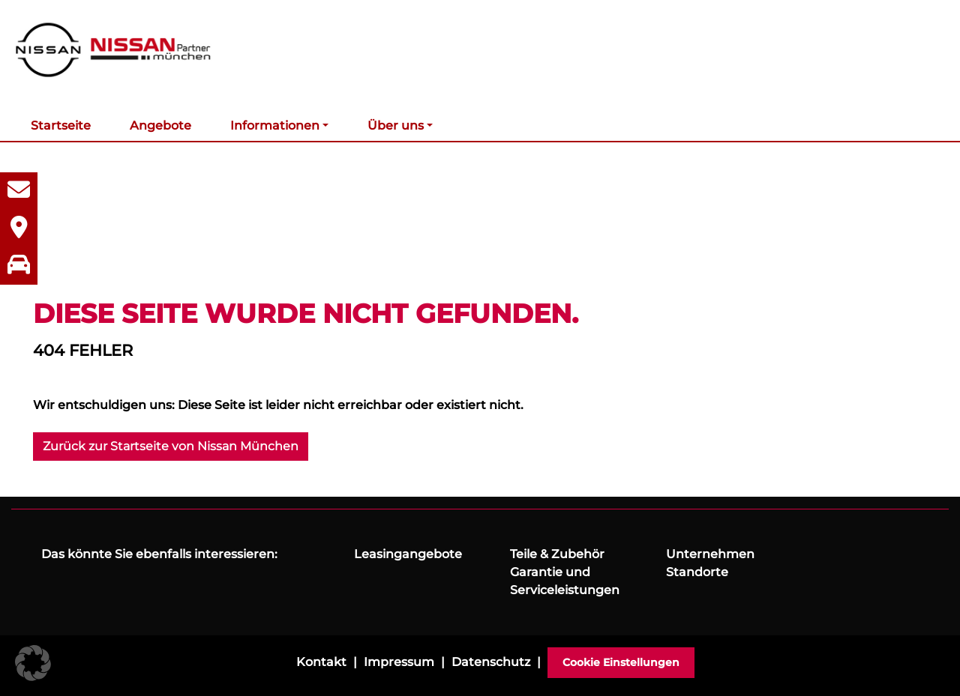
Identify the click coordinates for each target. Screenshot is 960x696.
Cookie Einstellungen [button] (621, 662)
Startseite (61, 125)
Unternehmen (710, 554)
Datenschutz (491, 662)
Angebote (160, 125)
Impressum (399, 662)
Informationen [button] (275, 125)
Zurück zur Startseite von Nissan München (170, 446)
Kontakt (321, 662)
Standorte (697, 572)
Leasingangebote (408, 554)
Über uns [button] (396, 125)
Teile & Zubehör (557, 554)
